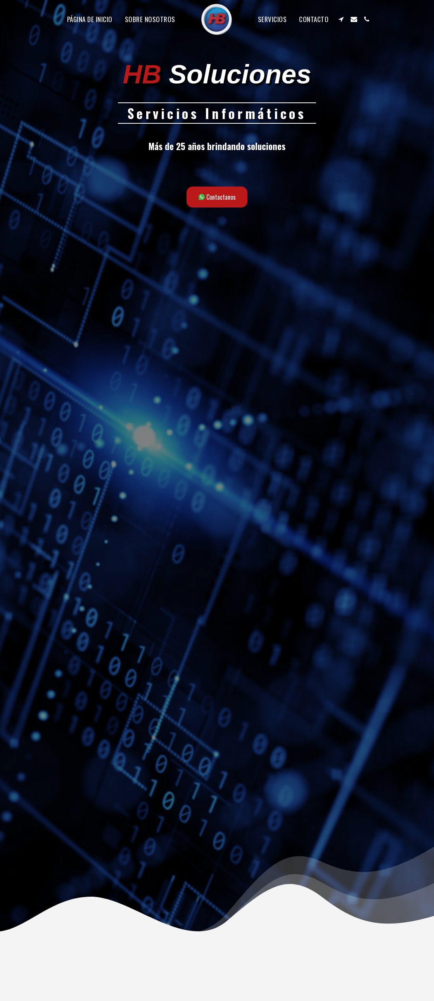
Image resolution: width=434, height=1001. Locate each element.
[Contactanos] (217, 197)
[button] (341, 19)
